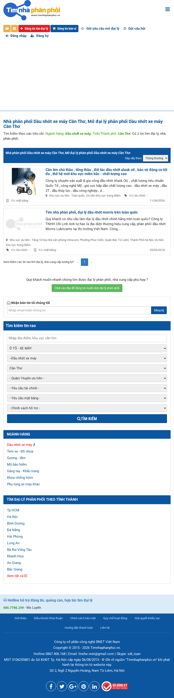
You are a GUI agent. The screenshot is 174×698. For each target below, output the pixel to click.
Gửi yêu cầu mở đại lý (100, 28)
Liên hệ (105, 627)
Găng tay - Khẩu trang (23, 471)
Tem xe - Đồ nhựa (20, 451)
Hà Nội (12, 517)
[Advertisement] (87, 76)
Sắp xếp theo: (133, 158)
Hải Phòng (15, 536)
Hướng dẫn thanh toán (79, 627)
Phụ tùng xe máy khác (23, 484)
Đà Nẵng (13, 530)
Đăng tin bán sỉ (64, 28)
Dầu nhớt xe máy (19, 445)
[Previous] (77, 262)
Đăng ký (40, 36)
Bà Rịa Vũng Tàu (19, 550)
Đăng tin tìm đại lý (34, 28)
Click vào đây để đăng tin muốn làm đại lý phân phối (87, 288)
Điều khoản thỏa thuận (48, 618)
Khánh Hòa (15, 556)
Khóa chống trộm (20, 478)
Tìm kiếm (87, 418)
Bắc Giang (14, 569)
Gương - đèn (16, 458)
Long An (13, 543)
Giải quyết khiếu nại (147, 618)
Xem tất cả (17, 576)
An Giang (14, 563)
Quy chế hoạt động (115, 618)
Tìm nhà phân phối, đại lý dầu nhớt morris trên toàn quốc (92, 212)
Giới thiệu (20, 618)
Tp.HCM (13, 510)
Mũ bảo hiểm (17, 464)
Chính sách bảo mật (83, 618)
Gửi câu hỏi (134, 28)
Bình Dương (15, 523)
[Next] (91, 262)
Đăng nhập (16, 36)
